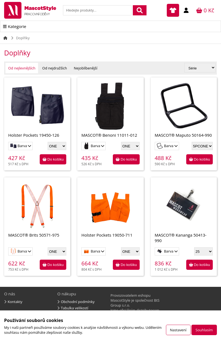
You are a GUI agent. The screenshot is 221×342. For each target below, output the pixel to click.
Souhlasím (204, 329)
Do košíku (55, 159)
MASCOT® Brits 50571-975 (37, 209)
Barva (19, 145)
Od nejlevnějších (21, 68)
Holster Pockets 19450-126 (37, 110)
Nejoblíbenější (85, 68)
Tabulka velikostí (74, 307)
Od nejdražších (54, 68)
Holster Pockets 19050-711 (110, 209)
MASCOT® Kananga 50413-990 (184, 212)
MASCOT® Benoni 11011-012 (110, 110)
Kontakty (15, 301)
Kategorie (17, 26)
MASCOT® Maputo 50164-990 (184, 110)
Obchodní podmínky (77, 301)
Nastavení (178, 329)
